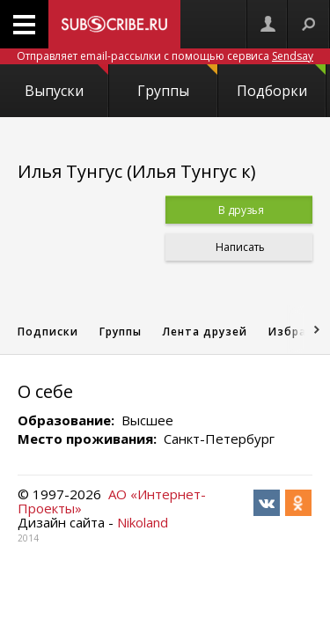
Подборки (281, 82)
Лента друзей (205, 331)
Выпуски (66, 82)
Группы (176, 82)
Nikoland (142, 522)
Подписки (48, 331)
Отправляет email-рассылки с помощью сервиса (165, 55)
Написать (239, 247)
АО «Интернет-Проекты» (112, 501)
